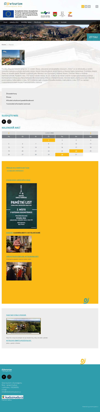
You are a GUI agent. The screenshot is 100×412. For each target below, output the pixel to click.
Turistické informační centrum (18, 104)
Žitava (8, 97)
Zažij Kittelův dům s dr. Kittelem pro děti (22, 256)
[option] (50, 30)
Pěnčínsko (37, 22)
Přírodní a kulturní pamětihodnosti (20, 100)
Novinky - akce (26, 22)
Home (4, 45)
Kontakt (63, 22)
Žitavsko (47, 22)
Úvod (5, 22)
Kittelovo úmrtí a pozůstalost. (18, 340)
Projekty (55, 22)
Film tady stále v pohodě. (16, 315)
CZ (83, 6)
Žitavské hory (11, 94)
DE (89, 6)
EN (86, 6)
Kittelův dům (14, 22)
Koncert (23, 233)
